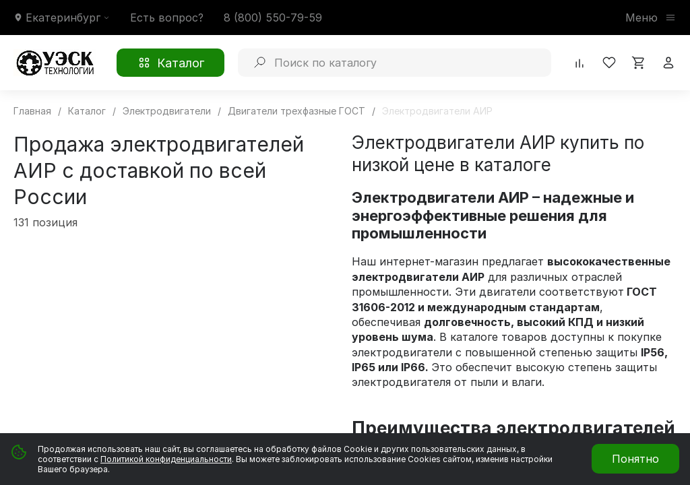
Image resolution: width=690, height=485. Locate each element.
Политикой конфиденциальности (166, 459)
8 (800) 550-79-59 (273, 17)
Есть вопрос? (166, 17)
